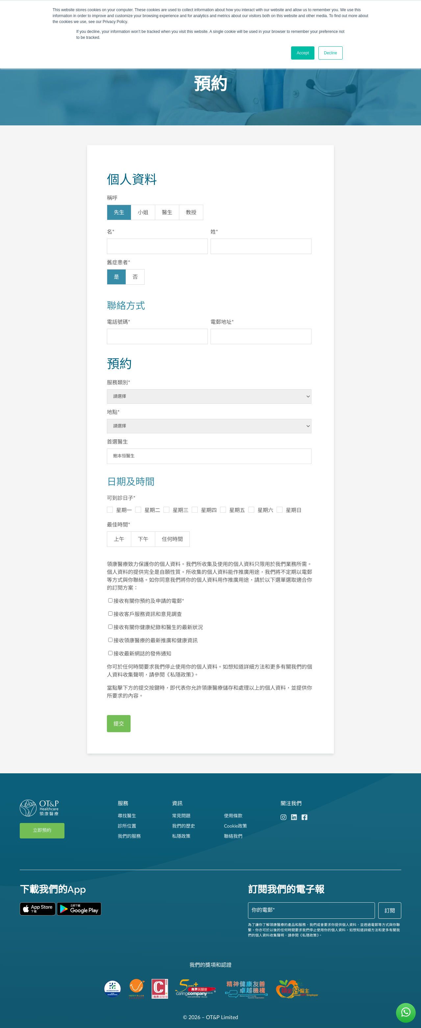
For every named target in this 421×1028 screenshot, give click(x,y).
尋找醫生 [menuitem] (127, 816)
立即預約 (42, 830)
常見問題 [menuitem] (181, 816)
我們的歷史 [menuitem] (183, 826)
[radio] (119, 212)
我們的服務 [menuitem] (129, 836)
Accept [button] (303, 53)
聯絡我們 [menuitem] (233, 836)
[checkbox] (209, 214)
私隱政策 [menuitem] (181, 836)
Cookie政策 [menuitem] (235, 826)
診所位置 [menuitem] (127, 826)
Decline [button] (330, 53)
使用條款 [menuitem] (233, 816)
